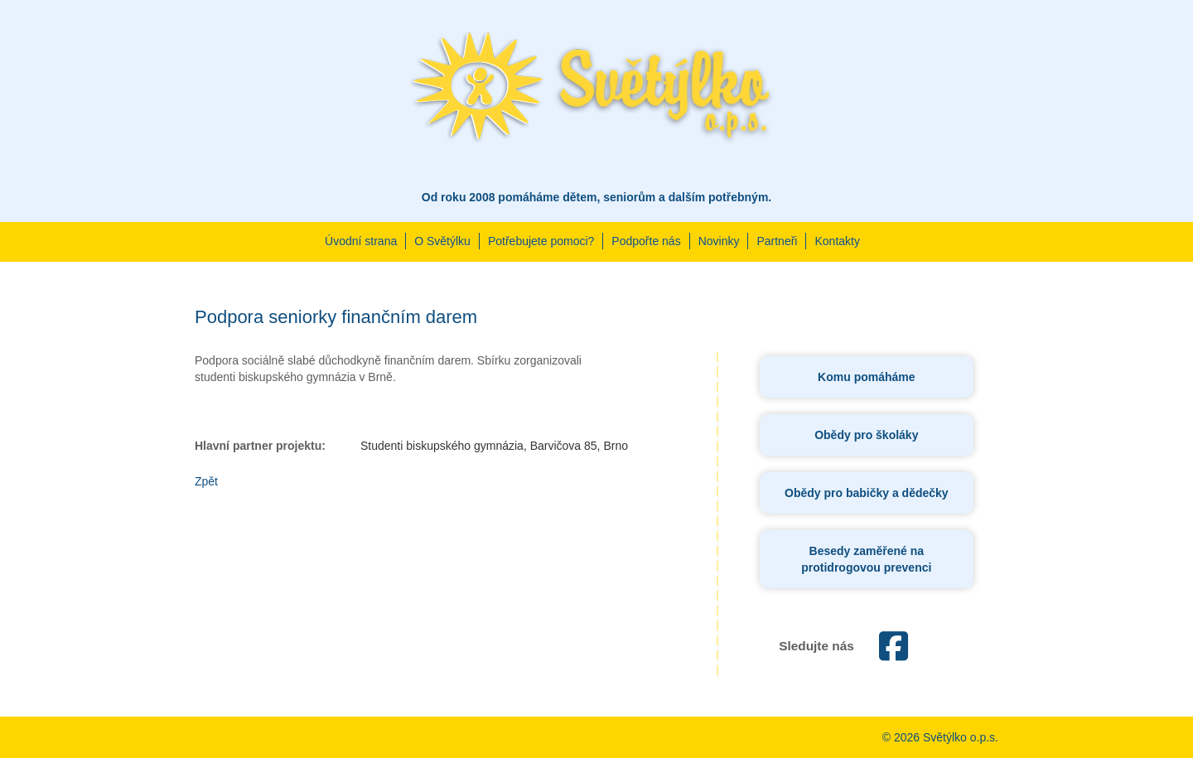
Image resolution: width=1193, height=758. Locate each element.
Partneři (776, 241)
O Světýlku (442, 241)
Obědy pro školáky (866, 435)
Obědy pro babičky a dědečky (867, 493)
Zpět (206, 481)
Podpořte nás (645, 241)
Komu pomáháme (866, 377)
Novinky (719, 241)
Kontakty (836, 241)
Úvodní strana (361, 241)
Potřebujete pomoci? (541, 241)
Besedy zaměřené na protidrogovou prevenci (866, 559)
